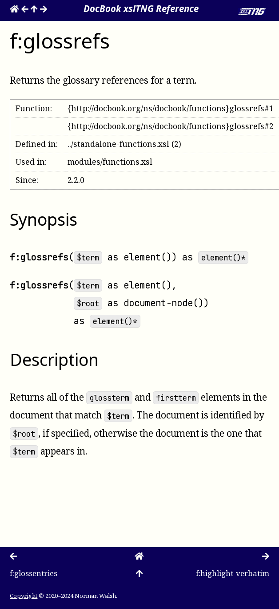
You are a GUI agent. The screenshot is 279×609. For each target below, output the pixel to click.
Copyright (23, 596)
